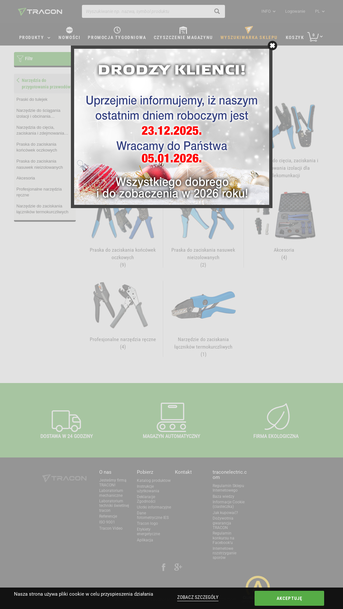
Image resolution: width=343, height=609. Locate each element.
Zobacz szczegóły (197, 597)
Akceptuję (290, 598)
